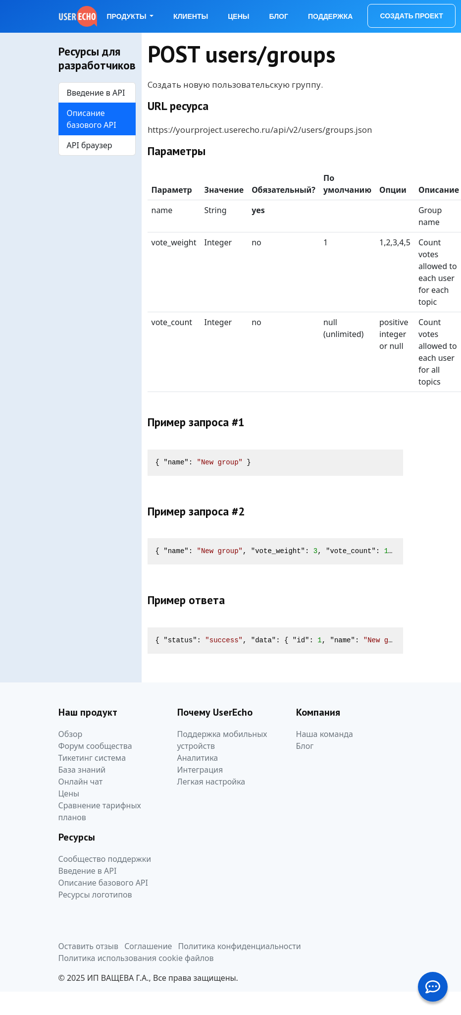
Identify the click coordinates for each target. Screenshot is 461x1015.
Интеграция (200, 769)
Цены (238, 16)
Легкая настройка (211, 781)
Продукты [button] (127, 16)
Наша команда (324, 734)
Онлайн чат (80, 781)
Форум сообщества (95, 745)
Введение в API (96, 92)
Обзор (70, 734)
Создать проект (411, 15)
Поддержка (330, 16)
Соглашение (148, 946)
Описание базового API (91, 119)
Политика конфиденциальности (239, 946)
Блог (278, 16)
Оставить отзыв (88, 946)
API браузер (89, 145)
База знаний (82, 769)
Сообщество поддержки (105, 858)
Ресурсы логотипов (95, 894)
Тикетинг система (92, 757)
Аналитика (197, 757)
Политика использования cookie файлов (136, 958)
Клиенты (190, 16)
